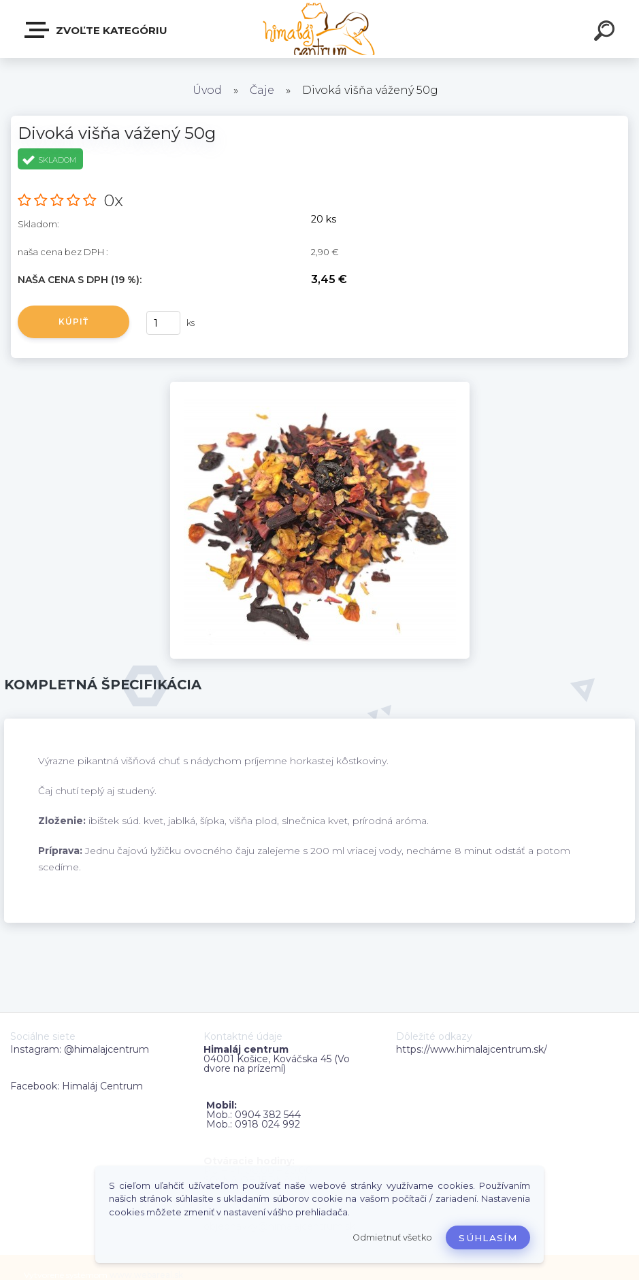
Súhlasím (488, 1237)
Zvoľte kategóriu (96, 30)
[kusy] (163, 323)
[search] (606, 32)
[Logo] (319, 29)
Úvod (207, 90)
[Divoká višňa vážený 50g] (320, 386)
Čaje (262, 90)
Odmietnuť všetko (392, 1237)
